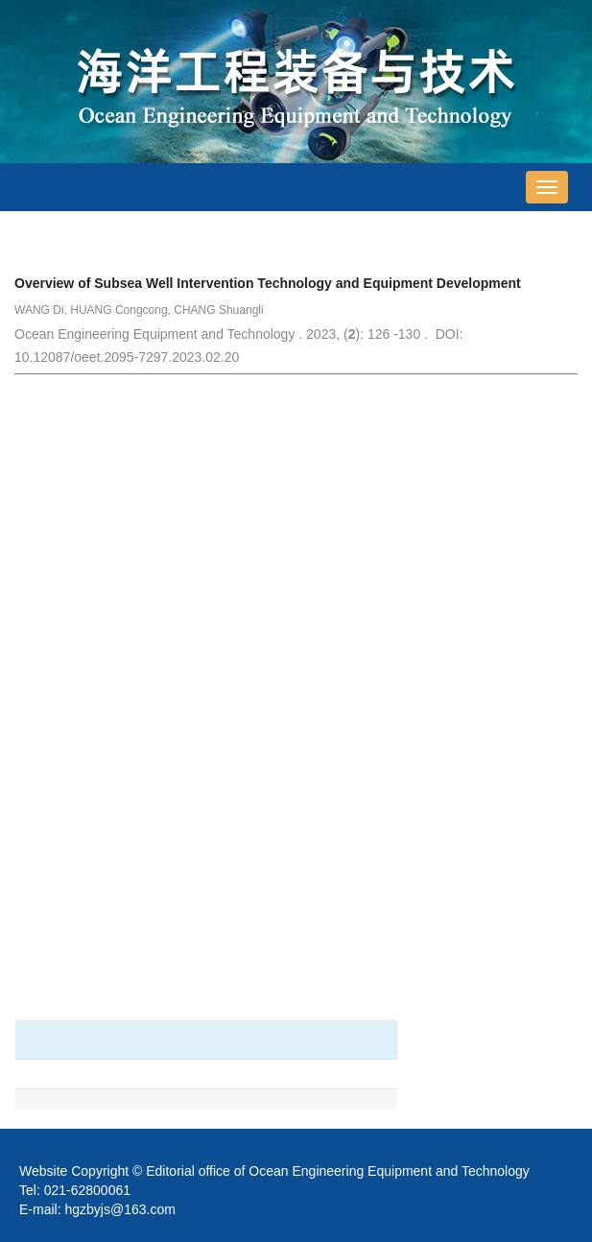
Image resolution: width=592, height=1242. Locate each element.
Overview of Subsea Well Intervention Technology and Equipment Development (267, 283)
